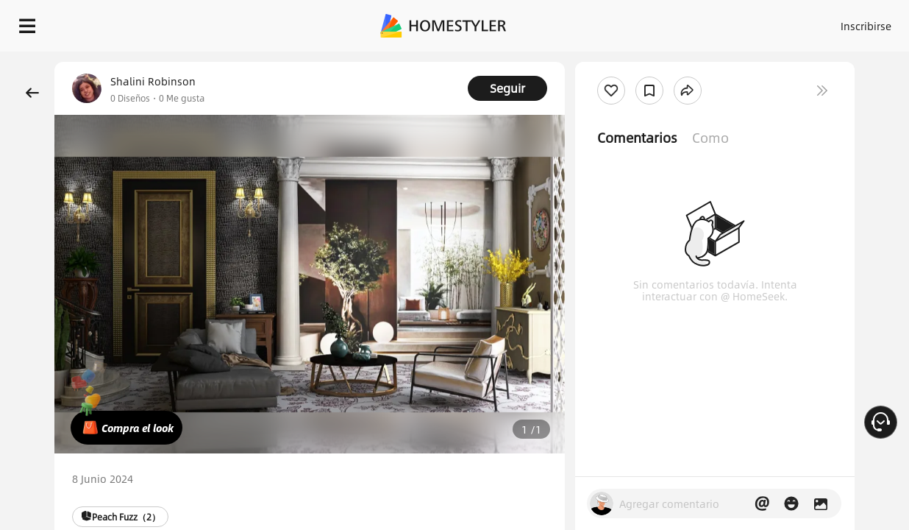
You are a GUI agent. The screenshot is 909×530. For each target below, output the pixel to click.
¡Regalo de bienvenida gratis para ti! (592, 61)
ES (761, 22)
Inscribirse (707, 22)
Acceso (650, 22)
